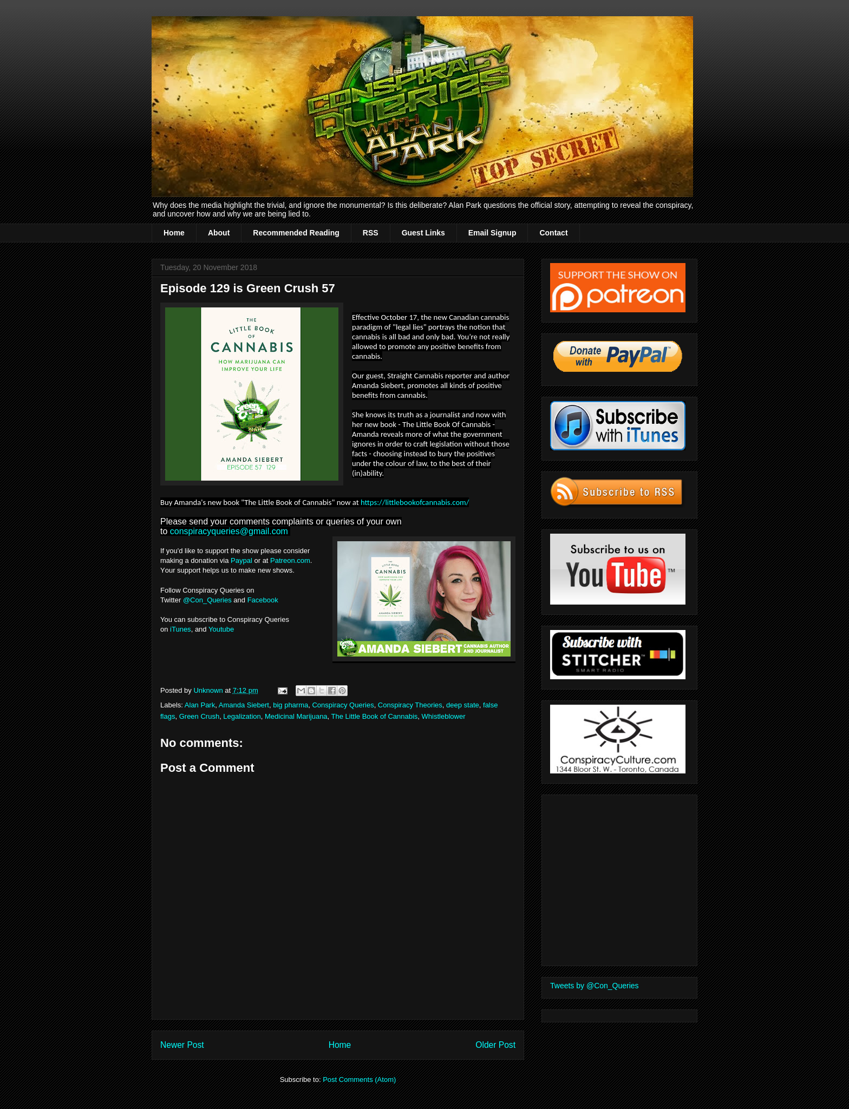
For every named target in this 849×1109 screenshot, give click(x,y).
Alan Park (200, 705)
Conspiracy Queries (343, 705)
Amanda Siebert (244, 705)
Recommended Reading (296, 232)
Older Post (495, 1044)
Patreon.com (290, 560)
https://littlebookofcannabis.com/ (415, 502)
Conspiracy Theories (410, 705)
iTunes (180, 629)
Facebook (263, 600)
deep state (462, 705)
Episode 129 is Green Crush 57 (247, 288)
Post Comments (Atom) (359, 1079)
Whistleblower (444, 716)
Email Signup (492, 232)
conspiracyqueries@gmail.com (229, 531)
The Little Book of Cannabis (374, 716)
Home (174, 232)
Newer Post (182, 1044)
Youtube (221, 629)
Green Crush (199, 716)
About (219, 232)
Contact (553, 232)
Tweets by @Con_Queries (594, 985)
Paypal (241, 560)
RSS (370, 232)
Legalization (241, 716)
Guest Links (423, 232)
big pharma (290, 705)
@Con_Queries (207, 600)
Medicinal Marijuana (296, 716)
